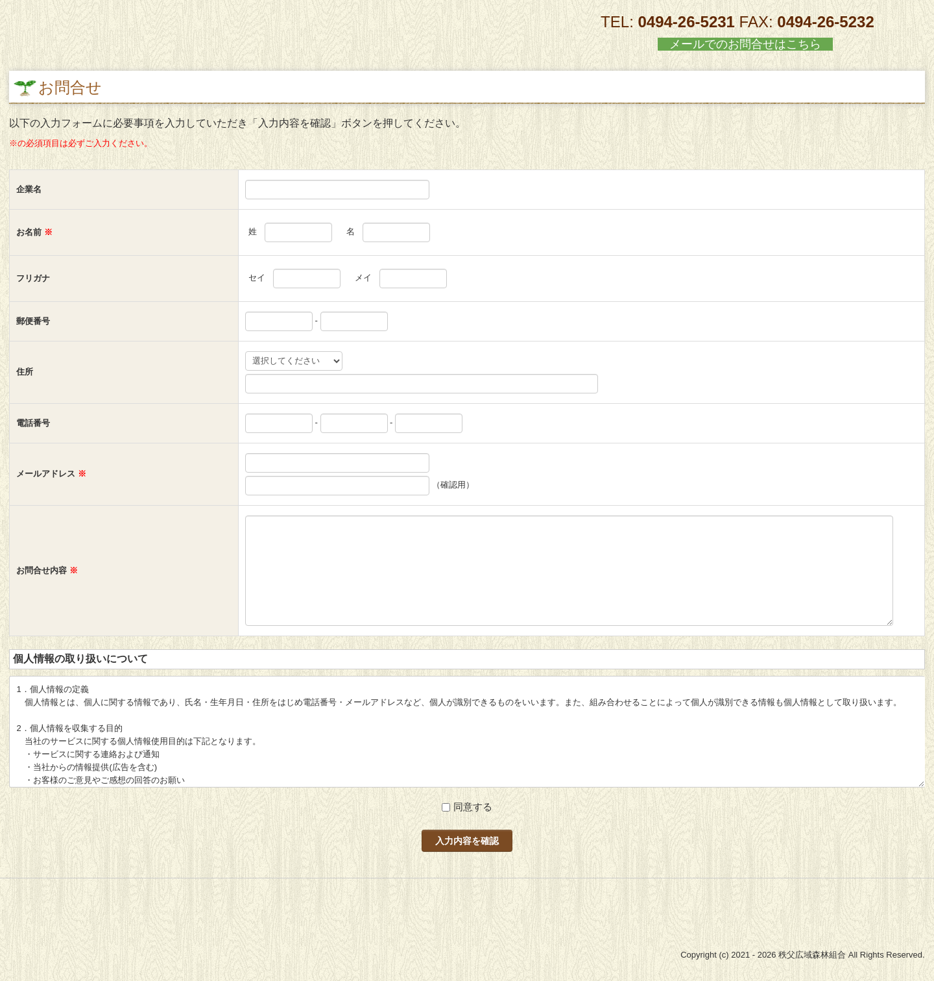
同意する (472, 806)
